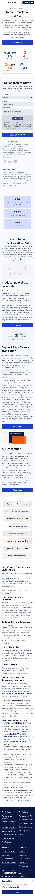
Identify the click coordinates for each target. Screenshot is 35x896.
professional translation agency (18, 694)
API (18, 734)
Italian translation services (17, 526)
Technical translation (9, 835)
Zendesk (13, 734)
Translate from (6, 94)
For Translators (24, 866)
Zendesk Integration (26, 823)
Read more (17, 426)
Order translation (17, 325)
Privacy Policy (14, 888)
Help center (23, 862)
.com (10, 2)
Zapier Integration (25, 827)
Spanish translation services (17, 504)
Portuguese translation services (17, 511)
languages (5, 578)
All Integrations (24, 831)
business (16, 742)
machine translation (11, 30)
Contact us (22, 855)
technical (7, 744)
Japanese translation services (17, 541)
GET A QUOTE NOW (17, 135)
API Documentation (26, 820)
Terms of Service (24, 859)
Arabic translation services (17, 556)
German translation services (17, 519)
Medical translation (8, 831)
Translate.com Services (7, 817)
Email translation (8, 838)
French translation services (17, 534)
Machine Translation (9, 851)
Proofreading (6, 842)
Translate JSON (24, 834)
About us (22, 851)
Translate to (5, 101)
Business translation (9, 827)
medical (23, 742)
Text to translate (6, 107)
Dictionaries (6, 855)
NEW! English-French (9, 862)
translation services (18, 701)
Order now (17, 42)
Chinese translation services (17, 548)
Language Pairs (7, 859)
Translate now (28, 2)
